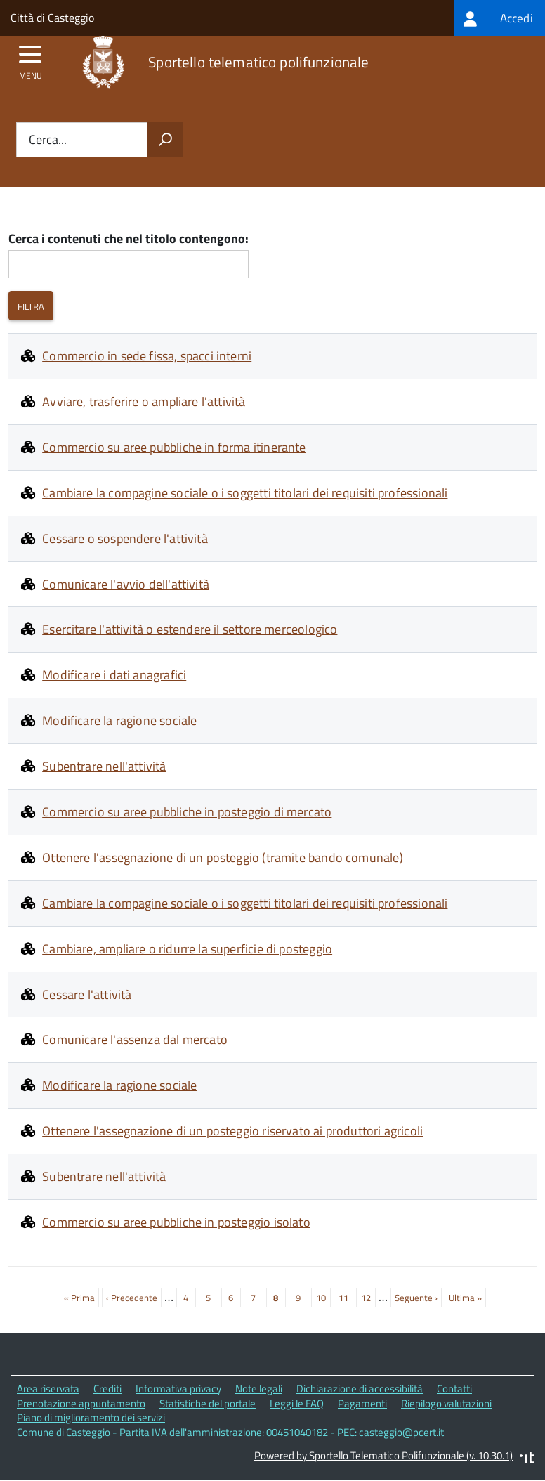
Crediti (107, 1389)
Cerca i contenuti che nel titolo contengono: (128, 239)
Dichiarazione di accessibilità (359, 1389)
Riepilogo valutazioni (446, 1403)
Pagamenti (362, 1403)
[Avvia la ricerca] (165, 139)
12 (368, 1296)
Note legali (258, 1389)
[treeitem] (499, 18)
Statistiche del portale (207, 1403)
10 (323, 1296)
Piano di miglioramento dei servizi (91, 1417)
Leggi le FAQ (297, 1403)
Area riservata (48, 1389)
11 (346, 1296)
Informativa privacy (178, 1389)
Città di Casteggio (52, 17)
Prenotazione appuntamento (81, 1403)
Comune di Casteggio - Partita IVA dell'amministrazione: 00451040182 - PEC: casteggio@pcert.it (230, 1432)
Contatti (454, 1389)
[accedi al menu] (30, 59)
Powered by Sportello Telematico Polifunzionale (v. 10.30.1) (383, 1455)
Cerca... (48, 140)
